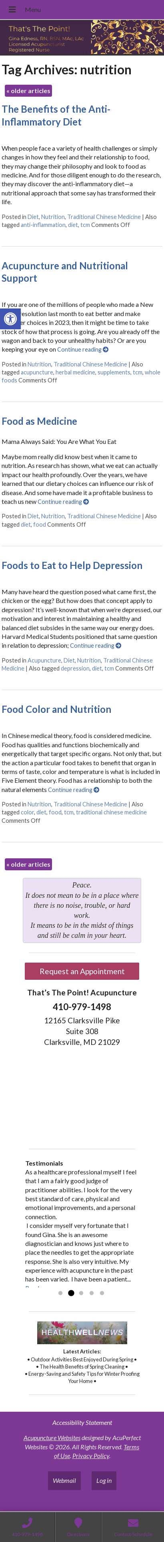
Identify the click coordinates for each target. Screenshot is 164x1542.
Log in (104, 1480)
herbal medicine (75, 372)
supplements (114, 372)
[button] (10, 318)
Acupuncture (44, 660)
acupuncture (37, 372)
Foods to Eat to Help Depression (72, 565)
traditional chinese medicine (111, 812)
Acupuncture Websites (52, 1437)
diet (73, 224)
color (27, 812)
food (39, 524)
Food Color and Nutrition (56, 709)
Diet (33, 216)
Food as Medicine (39, 421)
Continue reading (82, 349)
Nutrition (53, 216)
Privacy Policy (90, 1455)
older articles (28, 90)
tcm (85, 224)
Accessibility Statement (82, 1422)
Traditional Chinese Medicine (104, 216)
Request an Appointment (82, 971)
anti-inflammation (43, 224)
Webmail (64, 1480)
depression (75, 668)
